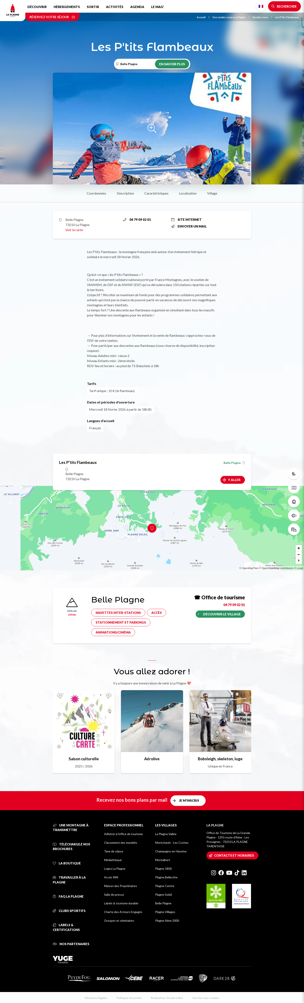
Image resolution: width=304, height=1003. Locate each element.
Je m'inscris (189, 800)
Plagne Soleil (163, 894)
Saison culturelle (84, 758)
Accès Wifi (111, 877)
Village (212, 193)
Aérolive (152, 758)
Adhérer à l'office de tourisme (123, 834)
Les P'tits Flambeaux (287, 17)
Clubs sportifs (69, 911)
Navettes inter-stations (118, 613)
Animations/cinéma (113, 632)
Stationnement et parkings (121, 622)
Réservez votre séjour (52, 17)
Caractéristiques (156, 193)
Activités (114, 7)
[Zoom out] (299, 554)
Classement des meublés (120, 842)
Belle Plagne (234, 463)
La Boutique (67, 863)
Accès (156, 613)
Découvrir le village (222, 614)
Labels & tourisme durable (121, 903)
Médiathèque (113, 860)
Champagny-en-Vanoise (171, 851)
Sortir (93, 7)
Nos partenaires (71, 944)
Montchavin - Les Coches (172, 842)
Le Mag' (157, 7)
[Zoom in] (299, 548)
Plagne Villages (165, 912)
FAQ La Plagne (68, 896)
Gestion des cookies (205, 998)
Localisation (188, 193)
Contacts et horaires (234, 855)
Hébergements (67, 7)
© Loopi (298, 568)
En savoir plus (172, 64)
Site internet (186, 219)
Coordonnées (96, 193)
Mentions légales (96, 998)
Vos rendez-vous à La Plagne (231, 17)
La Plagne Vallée (165, 834)
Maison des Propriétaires (120, 886)
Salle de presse (114, 894)
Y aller (234, 480)
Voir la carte (74, 230)
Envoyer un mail (189, 226)
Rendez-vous (262, 17)
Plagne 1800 (163, 868)
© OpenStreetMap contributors (276, 568)
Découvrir (37, 7)
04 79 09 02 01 (137, 219)
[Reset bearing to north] (299, 561)
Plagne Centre (164, 886)
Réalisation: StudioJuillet (167, 998)
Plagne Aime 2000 (167, 920)
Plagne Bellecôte (166, 877)
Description (125, 193)
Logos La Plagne (114, 868)
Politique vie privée (129, 998)
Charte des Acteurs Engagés (123, 912)
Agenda (137, 7)
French (261, 6)
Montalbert (162, 860)
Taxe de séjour (113, 851)
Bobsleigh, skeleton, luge (220, 758)
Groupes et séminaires (119, 920)
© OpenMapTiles (248, 568)
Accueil (203, 17)
